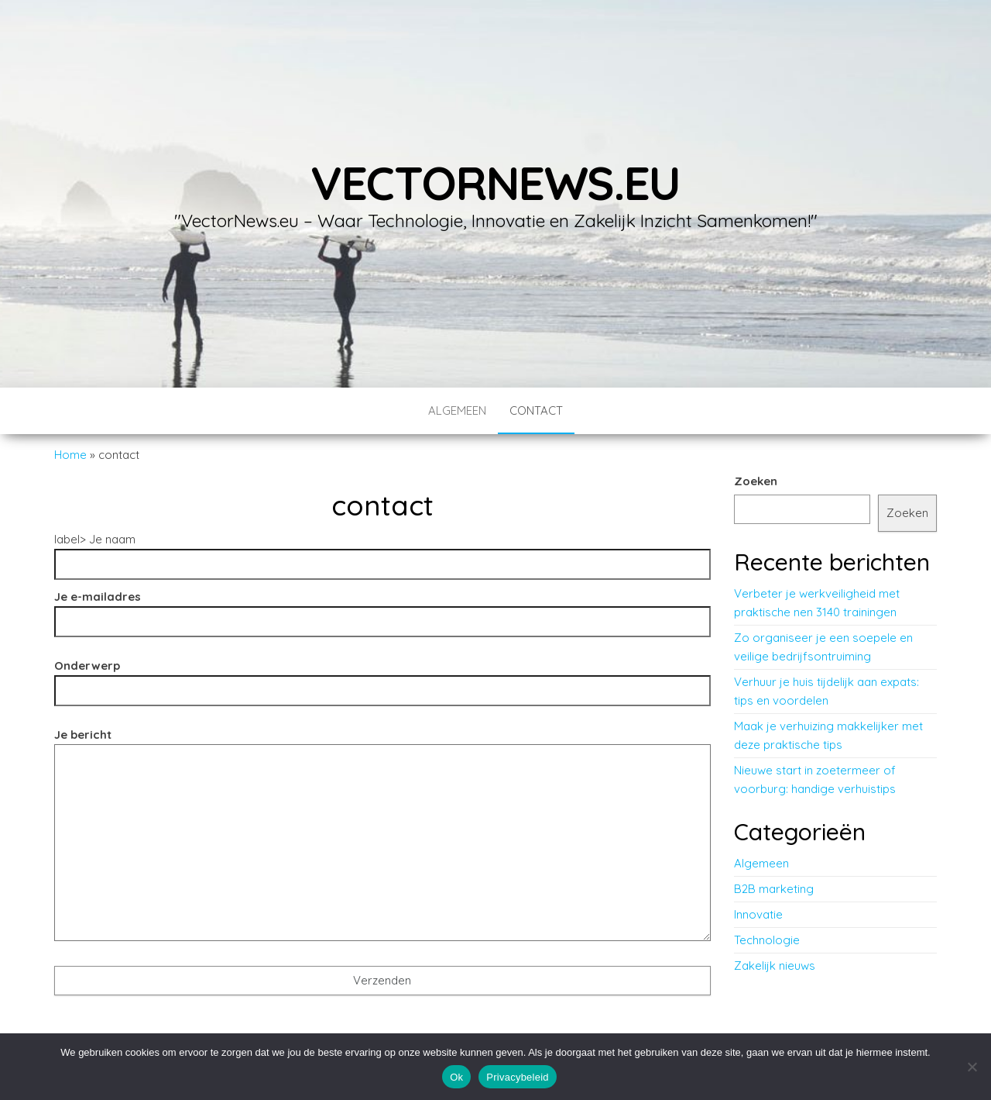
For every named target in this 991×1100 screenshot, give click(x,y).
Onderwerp (382, 678)
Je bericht (382, 839)
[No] (971, 1066)
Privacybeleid (517, 1077)
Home (70, 454)
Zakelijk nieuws (774, 965)
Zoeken (755, 481)
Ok (456, 1077)
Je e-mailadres (382, 609)
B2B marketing (774, 888)
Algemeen (457, 410)
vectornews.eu (495, 182)
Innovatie (758, 914)
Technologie (767, 940)
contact (536, 410)
